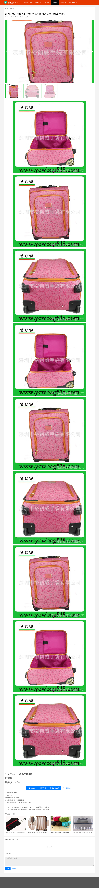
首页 (6, 8)
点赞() (32, 788)
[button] (91, 51)
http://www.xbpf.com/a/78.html (21, 802)
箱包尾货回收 (28, 2)
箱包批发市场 (73, 2)
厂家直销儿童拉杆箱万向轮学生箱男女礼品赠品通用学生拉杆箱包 (30, 807)
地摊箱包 (55, 2)
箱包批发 (38, 2)
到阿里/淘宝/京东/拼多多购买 (49, 788)
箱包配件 (63, 2)
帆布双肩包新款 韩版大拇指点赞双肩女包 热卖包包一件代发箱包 (30, 809)
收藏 (7, 814)
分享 (13, 814)
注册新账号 (15, 868)
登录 (8, 868)
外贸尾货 (46, 2)
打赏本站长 (67, 788)
